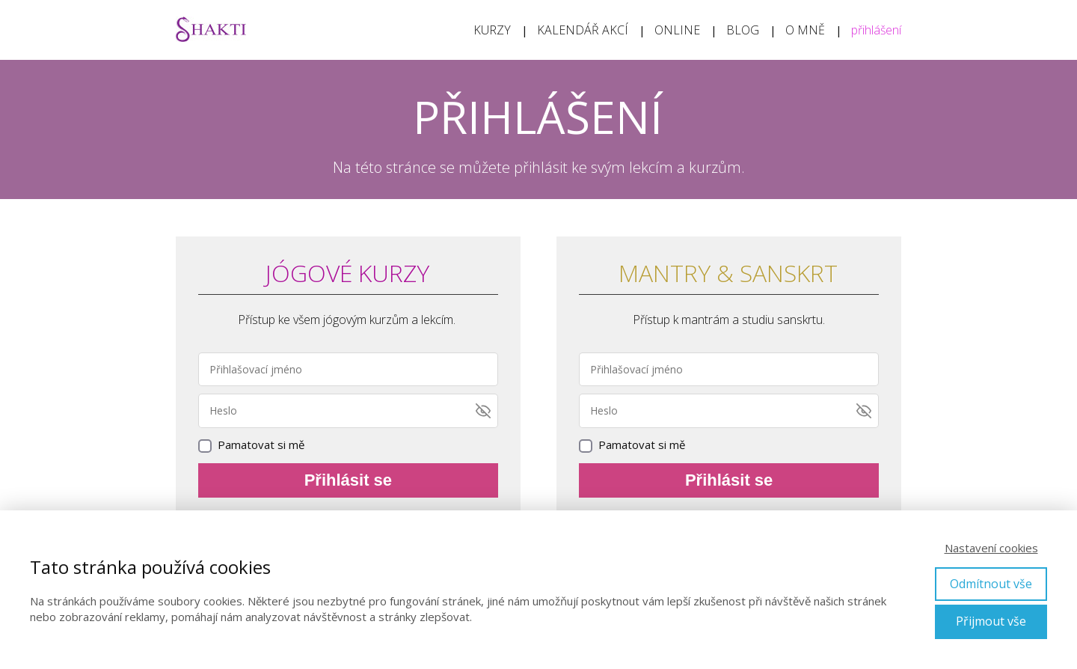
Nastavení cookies (991, 547)
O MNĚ (805, 30)
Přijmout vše (991, 621)
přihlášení (876, 30)
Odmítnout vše (991, 583)
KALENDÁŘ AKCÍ (582, 30)
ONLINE (677, 30)
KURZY (492, 30)
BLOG (742, 30)
